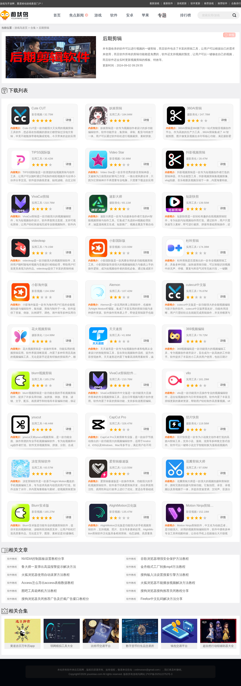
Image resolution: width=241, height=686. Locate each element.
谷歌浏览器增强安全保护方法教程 (165, 558)
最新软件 (168, 3)
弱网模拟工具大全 (61, 645)
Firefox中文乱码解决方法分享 (162, 599)
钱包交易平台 (179, 645)
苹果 (145, 15)
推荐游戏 (209, 3)
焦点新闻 (76, 15)
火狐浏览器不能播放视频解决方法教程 (168, 582)
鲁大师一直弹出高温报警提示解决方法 (48, 566)
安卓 (129, 15)
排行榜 (185, 15)
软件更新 (195, 3)
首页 (57, 15)
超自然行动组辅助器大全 (218, 645)
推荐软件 (222, 3)
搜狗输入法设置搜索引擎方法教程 (165, 574)
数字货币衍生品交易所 (140, 645)
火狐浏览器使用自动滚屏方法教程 (45, 574)
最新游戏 (154, 3)
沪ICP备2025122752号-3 (159, 674)
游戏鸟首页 (21, 27)
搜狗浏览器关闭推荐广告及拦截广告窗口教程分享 (55, 599)
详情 (68, 120)
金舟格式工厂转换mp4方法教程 (163, 566)
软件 (113, 15)
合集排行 (236, 3)
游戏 (98, 15)
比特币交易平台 (101, 645)
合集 (33, 27)
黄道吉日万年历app (22, 645)
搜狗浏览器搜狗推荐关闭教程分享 (165, 591)
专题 (162, 15)
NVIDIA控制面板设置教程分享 (42, 558)
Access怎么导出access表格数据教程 (47, 582)
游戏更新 (182, 3)
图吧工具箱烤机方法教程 (39, 591)
